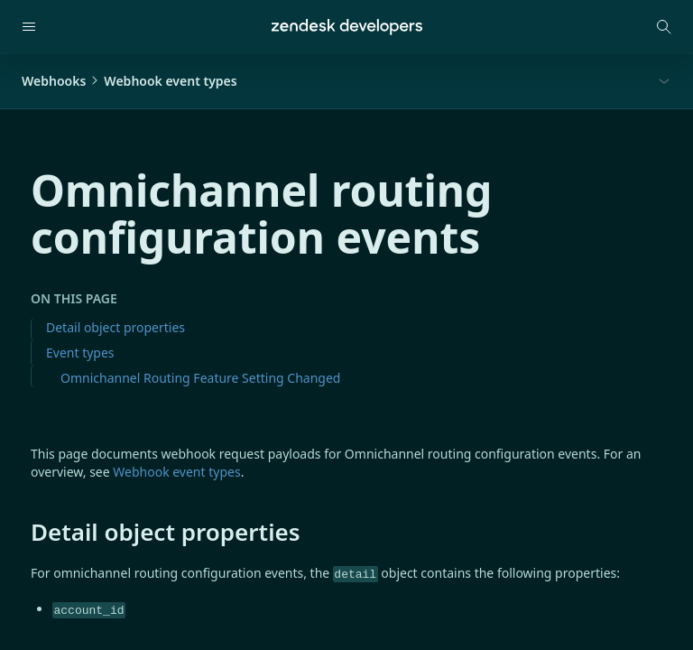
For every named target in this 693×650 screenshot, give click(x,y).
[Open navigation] (29, 27)
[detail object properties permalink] (22, 531)
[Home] (347, 27)
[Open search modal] (664, 27)
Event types (80, 352)
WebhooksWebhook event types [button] (129, 80)
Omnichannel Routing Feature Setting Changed (200, 377)
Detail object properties (115, 327)
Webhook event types (176, 471)
